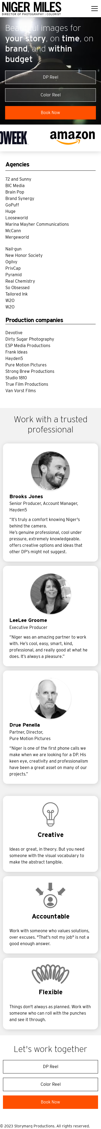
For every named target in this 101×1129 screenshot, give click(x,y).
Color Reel (51, 94)
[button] (93, 8)
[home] (31, 8)
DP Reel (50, 77)
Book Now (50, 112)
